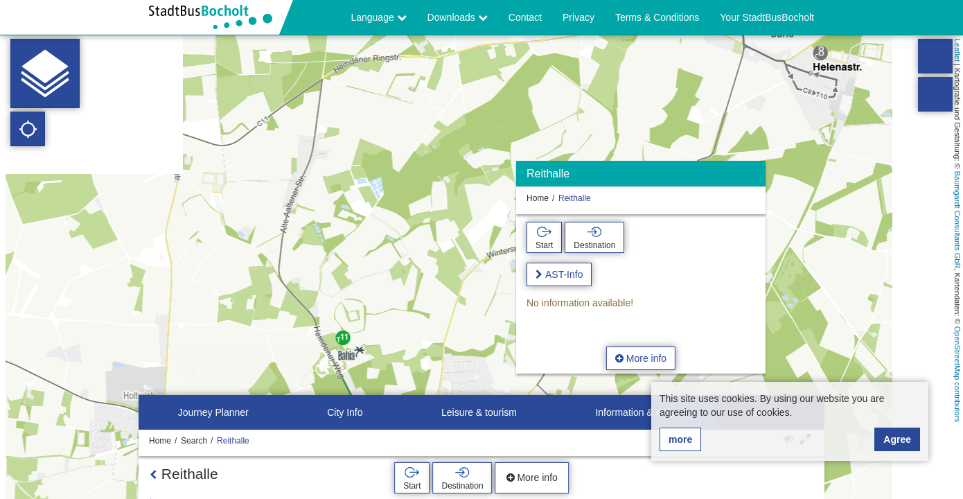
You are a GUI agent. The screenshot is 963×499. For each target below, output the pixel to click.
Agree (897, 439)
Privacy (578, 17)
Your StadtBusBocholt (767, 17)
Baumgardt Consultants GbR (957, 220)
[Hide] (753, 177)
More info (640, 358)
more (680, 439)
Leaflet (957, 50)
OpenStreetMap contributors (957, 374)
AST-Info (564, 274)
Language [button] (378, 17)
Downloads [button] (457, 17)
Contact (525, 17)
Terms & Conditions (657, 17)
